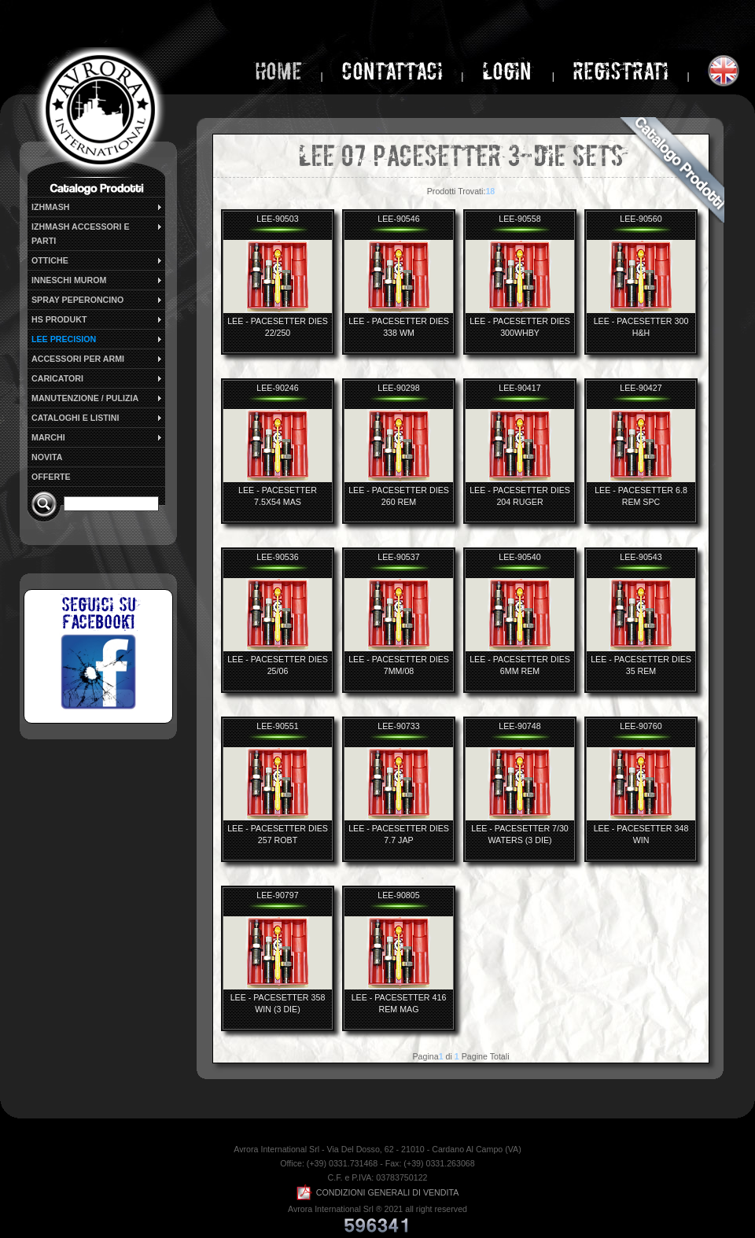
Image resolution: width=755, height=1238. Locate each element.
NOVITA (46, 457)
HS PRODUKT (97, 319)
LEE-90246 (277, 387)
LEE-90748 (519, 726)
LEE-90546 (398, 218)
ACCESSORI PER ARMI (97, 358)
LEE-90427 (640, 387)
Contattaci (392, 71)
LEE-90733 (398, 726)
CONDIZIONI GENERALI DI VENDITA (377, 1192)
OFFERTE (51, 476)
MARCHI (97, 437)
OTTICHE (97, 260)
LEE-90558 (519, 218)
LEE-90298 (398, 387)
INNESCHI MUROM (97, 280)
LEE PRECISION (97, 339)
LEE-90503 (277, 218)
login (509, 71)
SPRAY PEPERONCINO (97, 299)
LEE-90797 (277, 895)
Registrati (620, 71)
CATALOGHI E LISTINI (97, 417)
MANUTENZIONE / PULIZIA (97, 397)
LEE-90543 (640, 557)
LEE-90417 (519, 387)
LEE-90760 (640, 726)
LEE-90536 (277, 557)
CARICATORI (97, 378)
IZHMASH (97, 206)
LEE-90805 (398, 895)
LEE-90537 (398, 557)
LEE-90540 (519, 557)
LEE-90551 (277, 726)
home (278, 71)
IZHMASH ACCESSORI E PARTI (97, 233)
